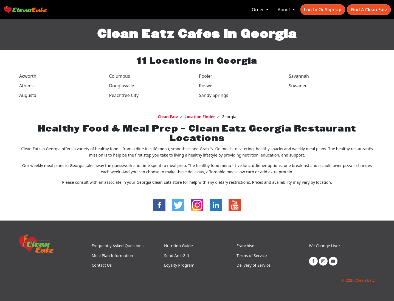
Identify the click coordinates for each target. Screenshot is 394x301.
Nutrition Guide (178, 245)
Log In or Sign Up (322, 10)
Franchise (245, 245)
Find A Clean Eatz (369, 10)
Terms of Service (252, 255)
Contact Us (102, 265)
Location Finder (199, 116)
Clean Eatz (168, 116)
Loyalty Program (179, 265)
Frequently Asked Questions (117, 245)
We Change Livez (324, 245)
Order (258, 10)
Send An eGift (176, 255)
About (284, 10)
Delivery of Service (254, 265)
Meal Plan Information (112, 255)
